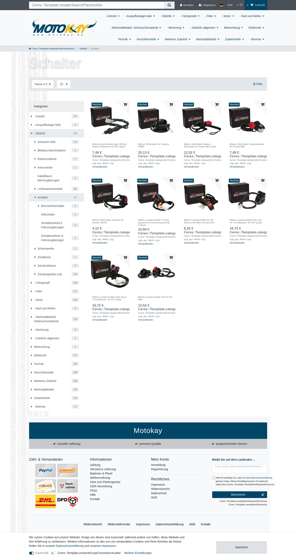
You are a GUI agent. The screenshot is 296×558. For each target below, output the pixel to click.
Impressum (158, 484)
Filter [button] (258, 84)
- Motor (226, 16)
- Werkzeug (174, 27)
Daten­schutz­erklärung (169, 524)
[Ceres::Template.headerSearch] (169, 5)
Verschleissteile (146, 39)
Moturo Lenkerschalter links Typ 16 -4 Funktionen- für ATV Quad (246, 221)
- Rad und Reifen (250, 16)
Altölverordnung (100, 477)
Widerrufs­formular (119, 524)
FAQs (93, 490)
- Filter (209, 16)
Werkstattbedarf (206, 39)
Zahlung (95, 465)
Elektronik (255, 27)
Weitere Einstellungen (138, 553)
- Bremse (255, 39)
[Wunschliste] (240, 5)
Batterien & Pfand (101, 473)
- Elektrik (166, 16)
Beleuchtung (232, 27)
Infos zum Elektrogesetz (105, 482)
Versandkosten (99, 166)
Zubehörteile (233, 39)
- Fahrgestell (188, 16)
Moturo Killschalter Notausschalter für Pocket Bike (247, 145)
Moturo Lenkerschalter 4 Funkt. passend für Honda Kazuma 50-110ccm (154, 222)
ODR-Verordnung (101, 486)
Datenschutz (159, 493)
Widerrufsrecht (160, 489)
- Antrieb (111, 16)
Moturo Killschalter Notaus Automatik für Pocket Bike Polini (200, 145)
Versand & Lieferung (103, 469)
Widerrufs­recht (92, 524)
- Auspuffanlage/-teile (138, 16)
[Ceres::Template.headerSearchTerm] (96, 5)
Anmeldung (158, 465)
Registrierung (159, 469)
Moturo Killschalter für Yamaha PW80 (153, 145)
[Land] (221, 5)
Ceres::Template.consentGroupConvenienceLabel (89, 553)
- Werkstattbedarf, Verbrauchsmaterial (134, 27)
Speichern (241, 547)
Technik (123, 39)
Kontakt (95, 499)
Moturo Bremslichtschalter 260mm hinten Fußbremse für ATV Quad (109, 145)
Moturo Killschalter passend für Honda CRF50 (108, 221)
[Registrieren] (207, 5)
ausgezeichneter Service (231, 443)
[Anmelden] (187, 5)
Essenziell (41, 553)
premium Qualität (150, 443)
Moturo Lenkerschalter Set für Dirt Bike (155, 298)
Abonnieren (247, 495)
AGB (154, 497)
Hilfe (93, 494)
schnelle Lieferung (68, 443)
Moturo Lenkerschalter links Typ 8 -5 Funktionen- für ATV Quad (109, 298)
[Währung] (230, 5)
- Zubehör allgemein (202, 27)
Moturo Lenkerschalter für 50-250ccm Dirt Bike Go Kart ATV (199, 221)
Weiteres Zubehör (176, 39)
